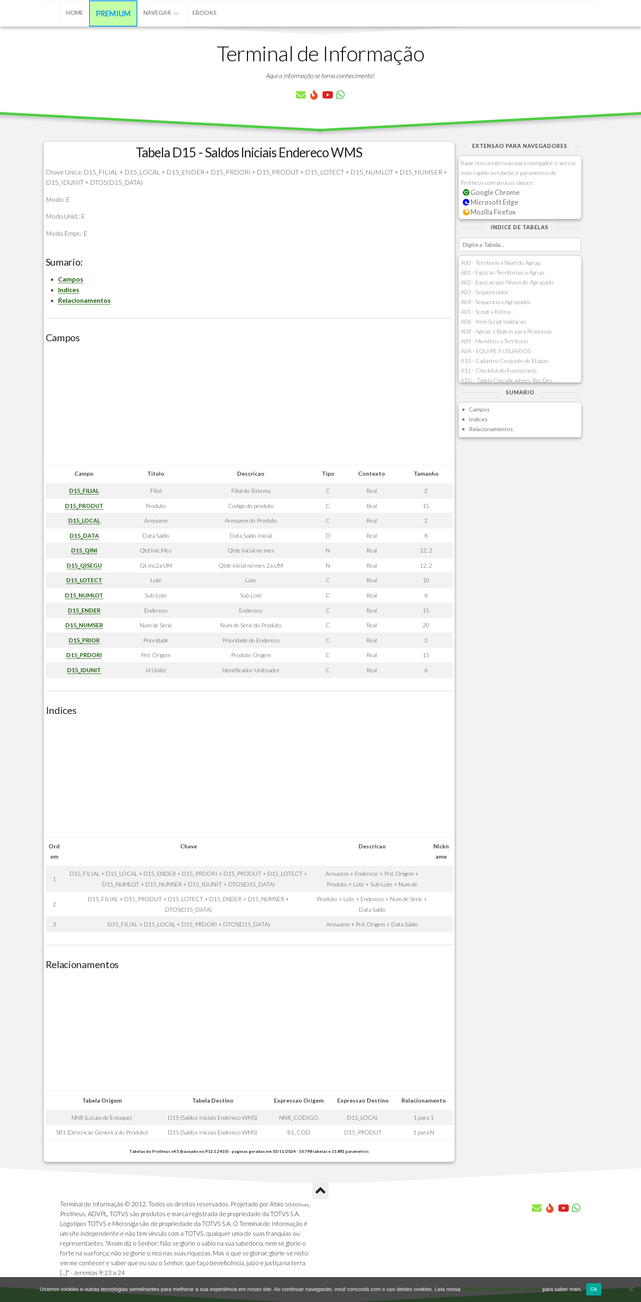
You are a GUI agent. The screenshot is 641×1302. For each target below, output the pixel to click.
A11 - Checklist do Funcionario (499, 370)
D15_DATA (84, 535)
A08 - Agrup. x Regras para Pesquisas (506, 331)
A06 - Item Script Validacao (493, 321)
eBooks (205, 12)
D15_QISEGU (84, 565)
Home (74, 12)
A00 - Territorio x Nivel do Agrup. (501, 262)
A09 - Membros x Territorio (494, 341)
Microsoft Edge (491, 202)
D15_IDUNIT (84, 670)
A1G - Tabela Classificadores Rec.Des (507, 380)
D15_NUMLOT (84, 595)
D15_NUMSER (84, 625)
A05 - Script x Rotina (486, 311)
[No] (631, 1289)
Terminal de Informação (320, 53)
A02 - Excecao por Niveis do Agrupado (507, 282)
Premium (113, 13)
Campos (70, 279)
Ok (593, 1289)
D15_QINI (84, 550)
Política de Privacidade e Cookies (501, 1289)
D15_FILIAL (84, 490)
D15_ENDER (84, 610)
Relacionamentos (84, 300)
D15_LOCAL (84, 520)
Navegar (157, 12)
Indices (68, 289)
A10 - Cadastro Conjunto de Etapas (505, 360)
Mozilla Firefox (489, 212)
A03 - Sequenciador (485, 292)
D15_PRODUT (84, 505)
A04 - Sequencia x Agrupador (496, 301)
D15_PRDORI (84, 654)
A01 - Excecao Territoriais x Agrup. (503, 272)
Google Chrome (491, 192)
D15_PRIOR (84, 640)
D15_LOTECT (84, 580)
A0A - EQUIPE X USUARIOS (496, 350)
